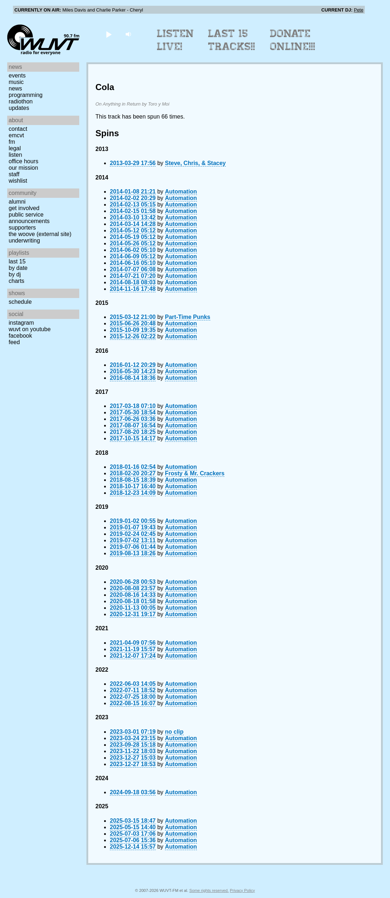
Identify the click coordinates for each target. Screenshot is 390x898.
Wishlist (18, 181)
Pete (358, 10)
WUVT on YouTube (30, 329)
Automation (181, 191)
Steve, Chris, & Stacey (195, 163)
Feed (14, 342)
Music (16, 82)
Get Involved (24, 208)
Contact (18, 129)
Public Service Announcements (29, 218)
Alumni (17, 202)
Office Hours (23, 161)
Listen (15, 155)
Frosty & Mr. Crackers (194, 473)
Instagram (21, 323)
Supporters (22, 227)
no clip (174, 732)
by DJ (15, 274)
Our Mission (23, 168)
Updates (19, 108)
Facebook (20, 336)
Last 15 (17, 261)
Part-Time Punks (187, 317)
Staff (14, 174)
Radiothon (21, 101)
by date (18, 268)
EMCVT (16, 135)
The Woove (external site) (40, 234)
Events (17, 75)
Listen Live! (175, 40)
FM (12, 142)
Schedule (20, 302)
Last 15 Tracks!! (231, 40)
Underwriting (24, 240)
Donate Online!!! (292, 40)
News (15, 88)
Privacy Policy (242, 890)
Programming (25, 95)
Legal (15, 148)
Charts (16, 281)
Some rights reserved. (209, 890)
